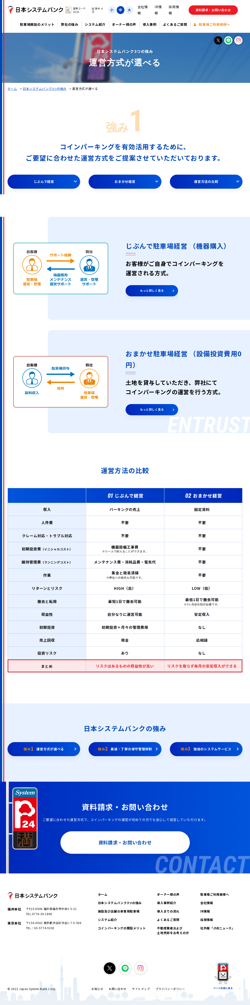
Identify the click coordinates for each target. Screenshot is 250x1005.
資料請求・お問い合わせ (213, 10)
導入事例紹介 (166, 903)
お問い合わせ (118, 989)
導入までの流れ (168, 911)
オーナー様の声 (124, 24)
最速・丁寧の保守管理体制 (125, 748)
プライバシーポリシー (170, 989)
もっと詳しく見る (152, 290)
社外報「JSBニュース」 (217, 928)
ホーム (12, 88)
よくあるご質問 (175, 24)
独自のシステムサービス (206, 748)
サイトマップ (141, 989)
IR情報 (205, 911)
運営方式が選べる (44, 748)
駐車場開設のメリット (37, 24)
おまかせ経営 (125, 181)
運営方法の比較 (206, 181)
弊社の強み (69, 24)
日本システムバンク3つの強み (45, 88)
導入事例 (150, 24)
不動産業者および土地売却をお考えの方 (173, 930)
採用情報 (206, 919)
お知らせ (97, 989)
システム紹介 (95, 24)
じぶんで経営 (44, 181)
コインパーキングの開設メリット (122, 928)
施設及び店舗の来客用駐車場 (118, 911)
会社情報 (206, 903)
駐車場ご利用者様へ (212, 24)
